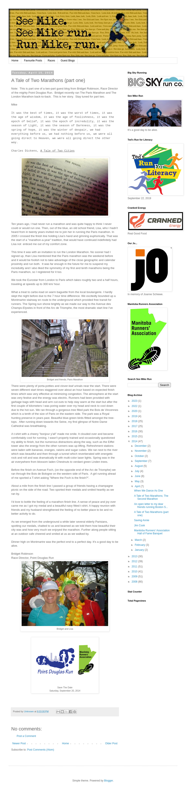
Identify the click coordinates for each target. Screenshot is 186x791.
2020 (135, 411)
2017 (135, 426)
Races (51, 60)
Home (14, 60)
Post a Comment (26, 736)
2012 (135, 561)
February (140, 544)
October (140, 456)
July (137, 471)
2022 (135, 406)
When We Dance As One (148, 490)
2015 (135, 436)
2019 (135, 416)
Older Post (111, 743)
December (141, 445)
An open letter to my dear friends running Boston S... (151, 506)
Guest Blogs (68, 60)
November (141, 450)
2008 (135, 581)
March (139, 539)
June (138, 476)
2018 (135, 421)
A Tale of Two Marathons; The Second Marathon (151, 497)
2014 (135, 441)
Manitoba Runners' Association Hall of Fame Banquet (152, 532)
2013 (135, 556)
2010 (135, 571)
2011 (135, 566)
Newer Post (19, 743)
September (141, 461)
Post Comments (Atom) (40, 749)
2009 (135, 576)
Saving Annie (141, 520)
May (137, 481)
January (140, 549)
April (138, 486)
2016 (135, 431)
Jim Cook (139, 525)
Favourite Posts (33, 60)
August (139, 466)
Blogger (108, 780)
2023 (135, 400)
